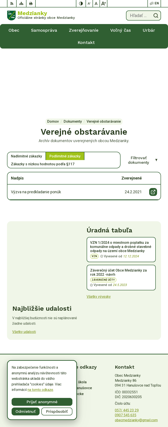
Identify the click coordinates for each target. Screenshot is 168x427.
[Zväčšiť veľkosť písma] (103, 3)
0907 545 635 (125, 349)
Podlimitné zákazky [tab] (64, 90)
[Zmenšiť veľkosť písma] (89, 3)
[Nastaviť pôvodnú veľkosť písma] (96, 3)
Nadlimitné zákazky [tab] (26, 90)
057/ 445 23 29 (127, 344)
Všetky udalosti (24, 265)
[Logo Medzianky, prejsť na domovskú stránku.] (41, 15)
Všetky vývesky (99, 230)
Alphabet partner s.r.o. (64, 379)
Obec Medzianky (46, 383)
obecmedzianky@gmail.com (136, 354)
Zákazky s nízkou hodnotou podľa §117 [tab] (42, 98)
